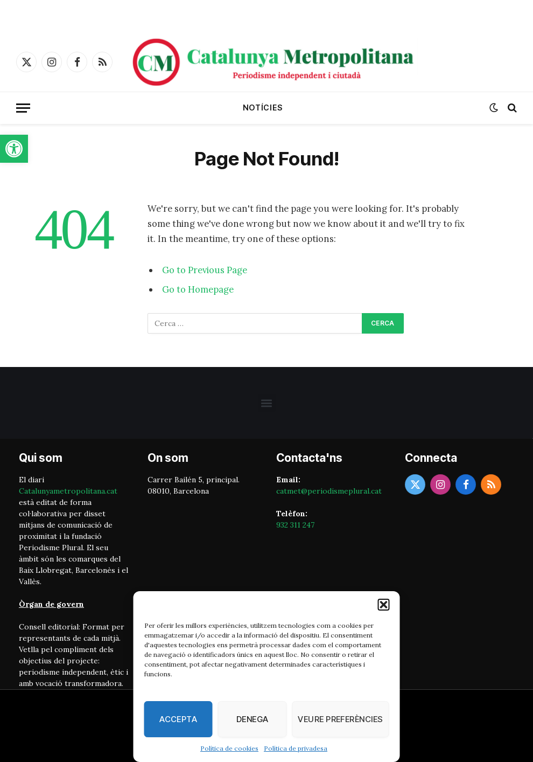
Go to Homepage (198, 289)
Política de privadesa (295, 748)
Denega (252, 719)
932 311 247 (295, 525)
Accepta (178, 719)
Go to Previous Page (204, 270)
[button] (14, 149)
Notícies (263, 107)
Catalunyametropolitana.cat (68, 491)
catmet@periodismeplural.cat (329, 491)
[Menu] (23, 108)
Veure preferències (340, 719)
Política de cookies (229, 748)
